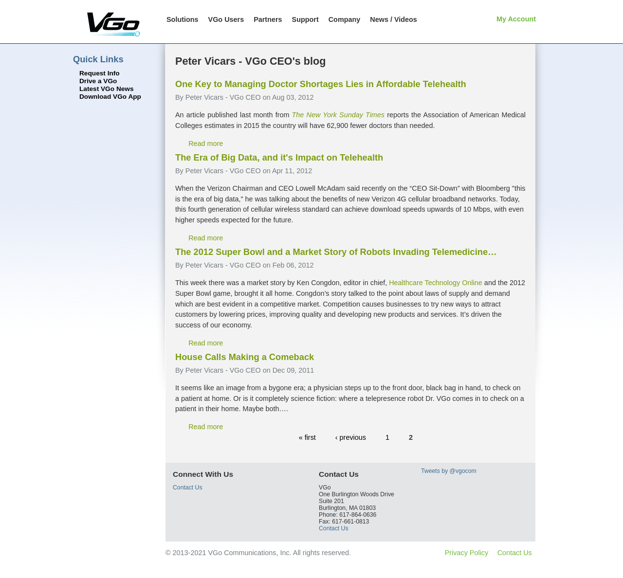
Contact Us (187, 487)
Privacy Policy (467, 553)
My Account (516, 19)
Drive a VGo (98, 81)
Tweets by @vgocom (448, 471)
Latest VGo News (106, 88)
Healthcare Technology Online (435, 283)
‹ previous (350, 437)
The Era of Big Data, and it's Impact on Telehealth (279, 157)
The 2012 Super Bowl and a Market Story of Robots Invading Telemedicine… (335, 252)
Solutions (182, 19)
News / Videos (393, 19)
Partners (268, 19)
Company (345, 19)
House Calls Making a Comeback (244, 357)
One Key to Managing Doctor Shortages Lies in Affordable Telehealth (320, 84)
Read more (205, 143)
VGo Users (226, 19)
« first (307, 437)
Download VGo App (110, 96)
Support (305, 19)
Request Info (99, 73)
